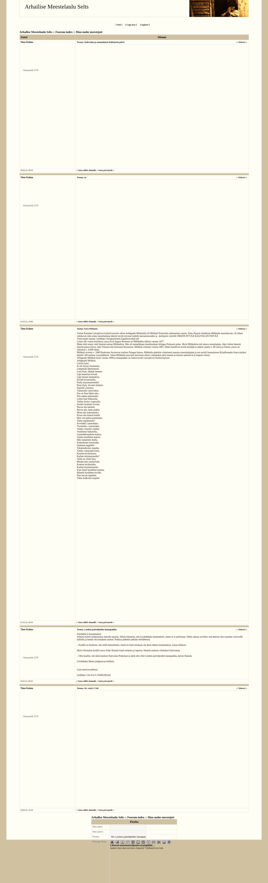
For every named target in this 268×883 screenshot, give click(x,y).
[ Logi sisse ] (131, 24)
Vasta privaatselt (105, 170)
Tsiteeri (241, 42)
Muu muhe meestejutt (89, 32)
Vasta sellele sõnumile (87, 170)
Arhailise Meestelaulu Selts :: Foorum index (46, 32)
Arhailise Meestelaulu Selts (57, 6)
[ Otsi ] (119, 24)
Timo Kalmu (27, 42)
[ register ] (145, 24)
